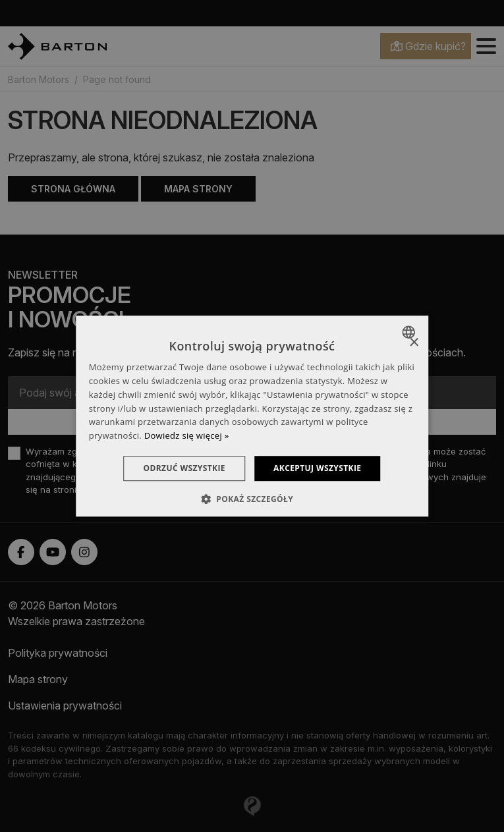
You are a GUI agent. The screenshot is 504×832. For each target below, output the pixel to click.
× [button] (413, 343)
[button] (252, 499)
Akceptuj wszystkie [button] (318, 468)
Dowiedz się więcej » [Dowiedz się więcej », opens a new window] (186, 435)
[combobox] (410, 332)
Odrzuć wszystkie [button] (184, 468)
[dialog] (252, 416)
